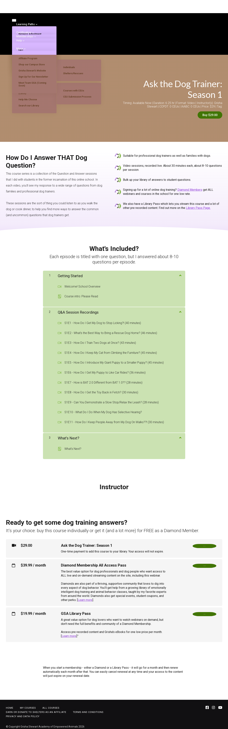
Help (19, 40)
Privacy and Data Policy (22, 713)
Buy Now (204, 544)
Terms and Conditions (88, 709)
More (19, 48)
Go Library (204, 612)
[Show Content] (180, 272)
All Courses (50, 705)
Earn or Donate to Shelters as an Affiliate (36, 709)
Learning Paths (25, 24)
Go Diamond (204, 564)
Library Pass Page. (198, 205)
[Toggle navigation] (14, 20)
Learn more (85, 597)
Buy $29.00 (209, 115)
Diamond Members (189, 187)
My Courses (28, 705)
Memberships (25, 36)
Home (9, 705)
